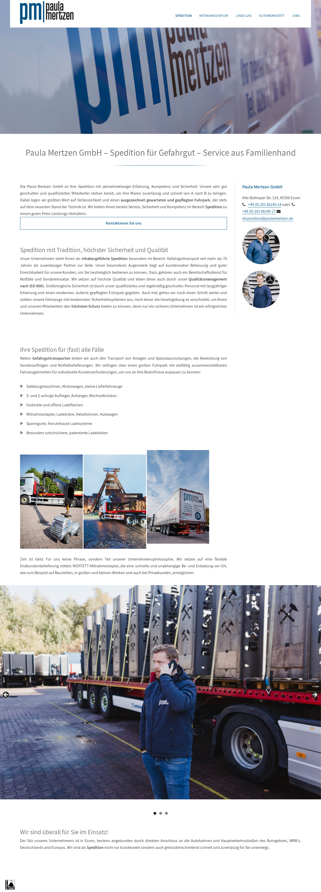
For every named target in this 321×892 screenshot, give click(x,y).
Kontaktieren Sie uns (123, 223)
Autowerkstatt (271, 15)
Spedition (183, 15)
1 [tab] (154, 813)
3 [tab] (166, 813)
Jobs (296, 15)
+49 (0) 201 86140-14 (264, 204)
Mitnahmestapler (213, 15)
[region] (160, 696)
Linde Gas (244, 15)
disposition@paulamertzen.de (267, 218)
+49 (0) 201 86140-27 (259, 211)
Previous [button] (6, 695)
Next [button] (314, 695)
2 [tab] (160, 813)
